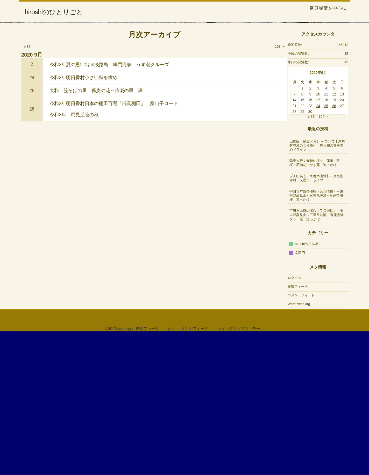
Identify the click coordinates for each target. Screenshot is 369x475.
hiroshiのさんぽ (306, 385)
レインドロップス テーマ (240, 469)
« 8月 (28, 188)
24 (31, 218)
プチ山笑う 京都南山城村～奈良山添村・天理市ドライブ (316, 319)
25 (31, 231)
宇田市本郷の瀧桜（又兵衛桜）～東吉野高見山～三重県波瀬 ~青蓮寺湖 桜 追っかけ (318, 337)
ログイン (294, 419)
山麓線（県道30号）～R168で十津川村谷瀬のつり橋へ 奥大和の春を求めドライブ (317, 286)
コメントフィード (301, 436)
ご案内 (300, 394)
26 (31, 250)
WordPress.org (299, 445)
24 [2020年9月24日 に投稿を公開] (318, 247)
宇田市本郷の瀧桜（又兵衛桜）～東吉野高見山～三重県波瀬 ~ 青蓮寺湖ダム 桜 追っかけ (316, 356)
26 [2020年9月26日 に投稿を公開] (334, 247)
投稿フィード (298, 428)
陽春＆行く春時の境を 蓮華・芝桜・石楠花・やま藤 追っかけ (314, 304)
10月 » (280, 188)
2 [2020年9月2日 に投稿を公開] (310, 230)
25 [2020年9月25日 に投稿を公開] (326, 247)
